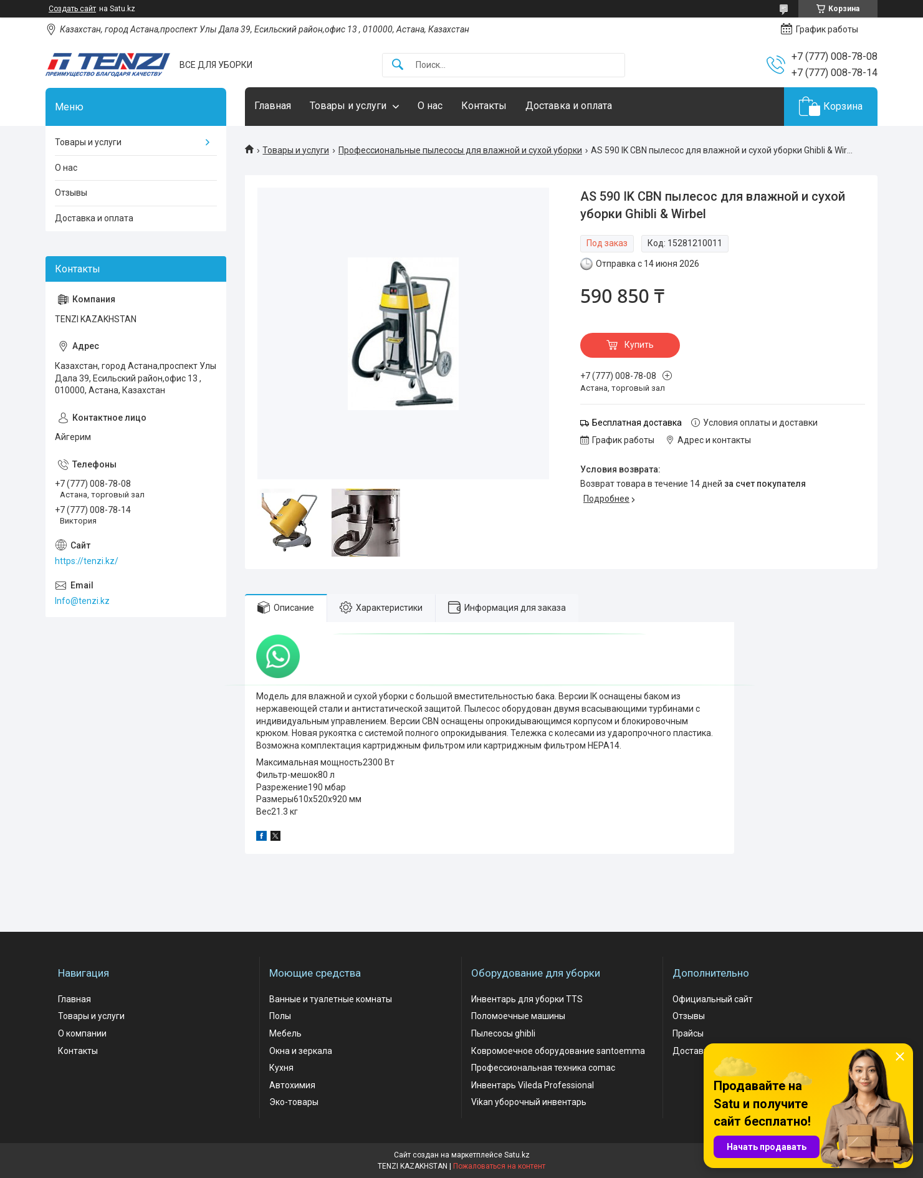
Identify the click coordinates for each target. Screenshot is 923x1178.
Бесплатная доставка (637, 423)
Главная (272, 106)
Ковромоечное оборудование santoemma (558, 1051)
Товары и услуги (348, 106)
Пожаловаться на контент (499, 1166)
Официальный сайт (712, 999)
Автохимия (292, 1085)
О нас (430, 106)
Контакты (484, 106)
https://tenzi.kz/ (86, 561)
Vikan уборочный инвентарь (528, 1102)
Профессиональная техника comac (543, 1068)
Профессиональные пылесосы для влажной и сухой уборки (460, 150)
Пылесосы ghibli (503, 1033)
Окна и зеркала (300, 1051)
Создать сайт (72, 8)
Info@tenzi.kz (82, 601)
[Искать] (397, 65)
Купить (639, 345)
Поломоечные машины (518, 1016)
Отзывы (71, 193)
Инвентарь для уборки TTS (527, 999)
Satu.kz (517, 1155)
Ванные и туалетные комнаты (330, 999)
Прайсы (688, 1033)
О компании (82, 1033)
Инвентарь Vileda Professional (532, 1085)
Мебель (285, 1033)
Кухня (281, 1068)
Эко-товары (293, 1102)
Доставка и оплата (568, 106)
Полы (280, 1016)
